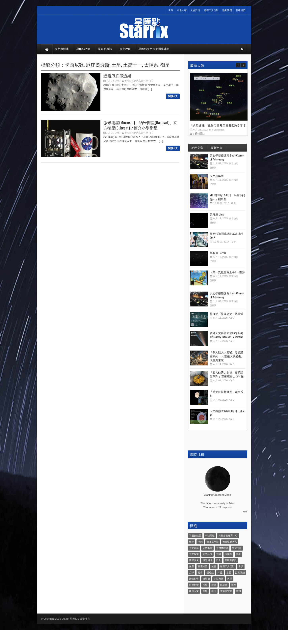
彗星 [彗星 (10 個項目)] (238, 554)
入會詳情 (195, 10)
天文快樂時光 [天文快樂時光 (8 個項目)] (230, 541)
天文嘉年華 (217, 176)
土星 (116, 64)
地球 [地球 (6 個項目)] (200, 541)
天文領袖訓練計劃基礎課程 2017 (226, 235)
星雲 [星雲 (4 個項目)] (213, 566)
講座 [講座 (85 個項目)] (233, 585)
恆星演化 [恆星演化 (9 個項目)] (194, 560)
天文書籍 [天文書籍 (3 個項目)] (194, 548)
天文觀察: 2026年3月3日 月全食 (227, 413)
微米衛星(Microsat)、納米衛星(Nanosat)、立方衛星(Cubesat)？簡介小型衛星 (140, 125)
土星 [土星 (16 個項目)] (191, 541)
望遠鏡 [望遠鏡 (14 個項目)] (210, 572)
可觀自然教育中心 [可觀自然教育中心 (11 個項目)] (228, 535)
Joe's (245, 512)
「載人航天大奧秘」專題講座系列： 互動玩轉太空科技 (227, 374)
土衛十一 (132, 64)
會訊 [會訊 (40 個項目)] (240, 566)
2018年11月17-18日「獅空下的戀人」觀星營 (227, 197)
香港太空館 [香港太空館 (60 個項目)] (226, 591)
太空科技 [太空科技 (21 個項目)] (207, 554)
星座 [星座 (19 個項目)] (191, 566)
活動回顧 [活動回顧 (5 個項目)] (240, 572)
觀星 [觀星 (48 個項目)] (213, 585)
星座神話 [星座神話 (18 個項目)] (202, 566)
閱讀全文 (173, 96)
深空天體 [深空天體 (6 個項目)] (218, 578)
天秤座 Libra (217, 214)
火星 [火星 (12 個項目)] (229, 578)
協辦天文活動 (211, 10)
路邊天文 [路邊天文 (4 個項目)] (194, 591)
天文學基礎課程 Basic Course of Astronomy (227, 157)
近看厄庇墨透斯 (117, 76)
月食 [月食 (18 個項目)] (200, 572)
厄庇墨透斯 (98, 64)
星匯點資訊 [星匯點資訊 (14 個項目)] (231, 560)
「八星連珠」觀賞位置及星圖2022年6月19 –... (219, 125)
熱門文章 (197, 147)
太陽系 (151, 64)
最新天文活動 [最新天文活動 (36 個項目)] (227, 566)
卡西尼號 (74, 64)
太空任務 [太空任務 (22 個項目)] (237, 548)
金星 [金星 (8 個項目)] (205, 591)
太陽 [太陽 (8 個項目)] (218, 554)
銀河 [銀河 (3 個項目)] (213, 591)
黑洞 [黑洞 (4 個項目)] (238, 591)
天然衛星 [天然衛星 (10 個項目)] (207, 548)
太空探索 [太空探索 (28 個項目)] (194, 554)
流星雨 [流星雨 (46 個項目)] (206, 578)
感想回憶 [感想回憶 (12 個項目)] (207, 560)
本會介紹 (182, 10)
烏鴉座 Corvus (218, 253)
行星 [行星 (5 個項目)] (205, 585)
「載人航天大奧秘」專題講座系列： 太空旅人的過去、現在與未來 (227, 356)
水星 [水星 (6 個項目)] (228, 572)
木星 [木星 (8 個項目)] (220, 572)
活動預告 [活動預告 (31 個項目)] (194, 578)
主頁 (170, 10)
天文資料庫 (142, 80)
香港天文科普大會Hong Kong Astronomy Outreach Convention (226, 335)
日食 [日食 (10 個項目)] (218, 560)
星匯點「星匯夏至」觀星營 (226, 313)
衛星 (165, 64)
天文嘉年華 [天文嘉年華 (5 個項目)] (213, 541)
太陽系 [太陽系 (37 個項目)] (228, 554)
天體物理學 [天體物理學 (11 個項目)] (222, 548)
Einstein (128, 80)
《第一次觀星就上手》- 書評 (227, 272)
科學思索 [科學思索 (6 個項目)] (194, 585)
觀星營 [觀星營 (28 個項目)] (223, 585)
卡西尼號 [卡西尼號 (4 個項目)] (210, 535)
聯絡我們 (240, 10)
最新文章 (217, 147)
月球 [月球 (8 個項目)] (191, 572)
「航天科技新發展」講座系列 (226, 393)
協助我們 (227, 10)
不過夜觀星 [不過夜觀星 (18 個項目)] (195, 535)
